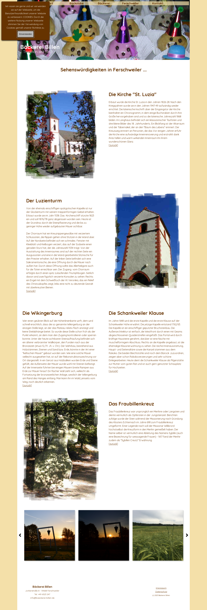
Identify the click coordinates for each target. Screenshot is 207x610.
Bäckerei (104, 3)
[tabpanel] (103, 69)
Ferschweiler (130, 3)
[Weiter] (186, 535)
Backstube (77, 3)
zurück (113, 145)
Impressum (161, 588)
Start (49, 3)
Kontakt (157, 3)
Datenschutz (161, 591)
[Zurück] (21, 535)
